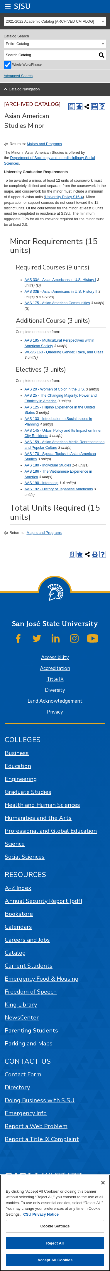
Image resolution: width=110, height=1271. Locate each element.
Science (15, 844)
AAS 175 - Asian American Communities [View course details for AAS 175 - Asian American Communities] (57, 303)
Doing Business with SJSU (40, 1100)
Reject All (55, 1243)
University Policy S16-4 (64, 197)
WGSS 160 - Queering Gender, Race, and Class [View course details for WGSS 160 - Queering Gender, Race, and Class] (64, 352)
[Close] (103, 1182)
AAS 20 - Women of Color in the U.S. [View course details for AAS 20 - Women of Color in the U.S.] (55, 389)
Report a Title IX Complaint (42, 1139)
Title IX (55, 679)
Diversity (55, 690)
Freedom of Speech (31, 992)
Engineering (21, 779)
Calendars (18, 927)
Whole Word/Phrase (27, 64)
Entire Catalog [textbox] (17, 44)
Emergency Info (26, 1113)
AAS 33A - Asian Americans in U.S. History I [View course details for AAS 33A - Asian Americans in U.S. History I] (60, 280)
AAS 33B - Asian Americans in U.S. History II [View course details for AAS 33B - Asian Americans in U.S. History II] (61, 291)
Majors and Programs (44, 144)
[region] (55, 1222)
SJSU (22, 6)
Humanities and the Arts (38, 818)
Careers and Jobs (27, 940)
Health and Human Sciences (42, 805)
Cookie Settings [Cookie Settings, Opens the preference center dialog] (55, 1226)
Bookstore (19, 914)
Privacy (55, 712)
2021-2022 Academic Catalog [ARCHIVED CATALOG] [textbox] (50, 21)
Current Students (29, 966)
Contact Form (23, 1074)
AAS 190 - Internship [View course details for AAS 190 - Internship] (42, 483)
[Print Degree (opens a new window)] (71, 106)
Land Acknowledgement (55, 701)
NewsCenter (22, 1018)
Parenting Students (31, 1031)
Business (17, 753)
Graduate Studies (28, 792)
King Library (21, 1005)
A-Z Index (18, 888)
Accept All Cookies (55, 1260)
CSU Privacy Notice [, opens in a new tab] (41, 1214)
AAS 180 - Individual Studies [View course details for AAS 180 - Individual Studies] (48, 465)
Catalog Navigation (24, 89)
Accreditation (55, 668)
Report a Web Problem (36, 1126)
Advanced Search (18, 76)
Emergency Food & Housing (42, 979)
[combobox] (55, 21)
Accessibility (55, 657)
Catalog (15, 953)
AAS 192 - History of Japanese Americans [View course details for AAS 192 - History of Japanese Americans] (59, 489)
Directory (17, 1087)
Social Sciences (25, 857)
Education (18, 766)
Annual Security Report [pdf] (43, 901)
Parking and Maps (29, 1043)
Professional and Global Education (51, 831)
